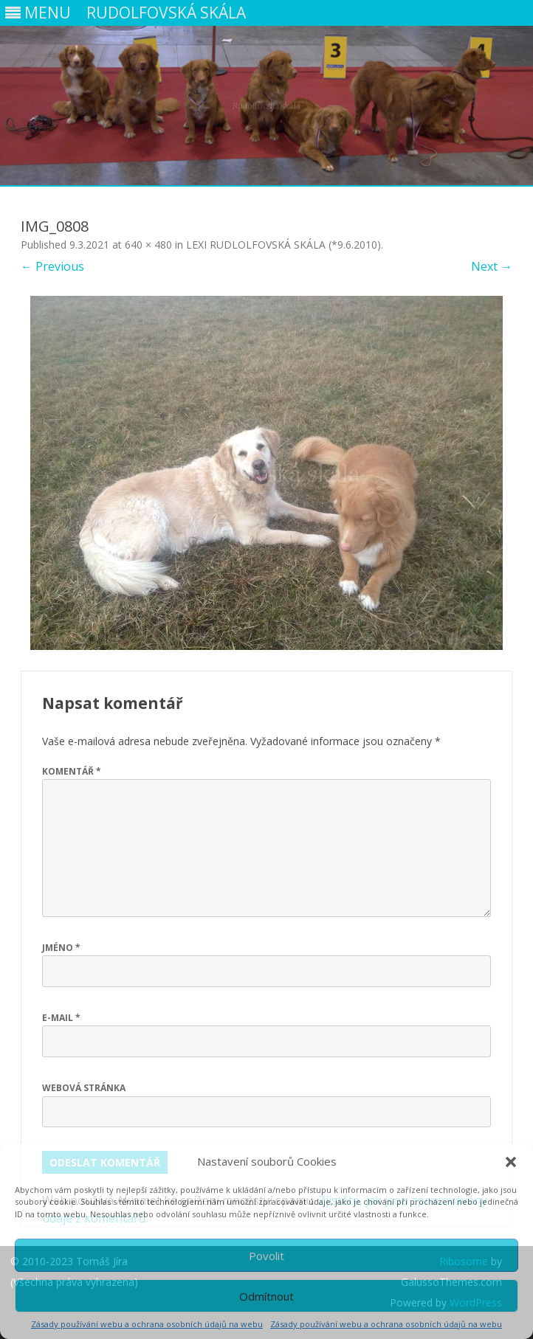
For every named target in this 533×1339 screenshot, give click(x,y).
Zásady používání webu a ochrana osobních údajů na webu (147, 1324)
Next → (491, 266)
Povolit (266, 1255)
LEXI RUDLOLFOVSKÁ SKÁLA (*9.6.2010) (283, 245)
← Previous (52, 266)
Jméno (61, 947)
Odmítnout (266, 1296)
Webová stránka (83, 1088)
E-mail (61, 1017)
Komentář (71, 771)
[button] (510, 1162)
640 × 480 (148, 245)
